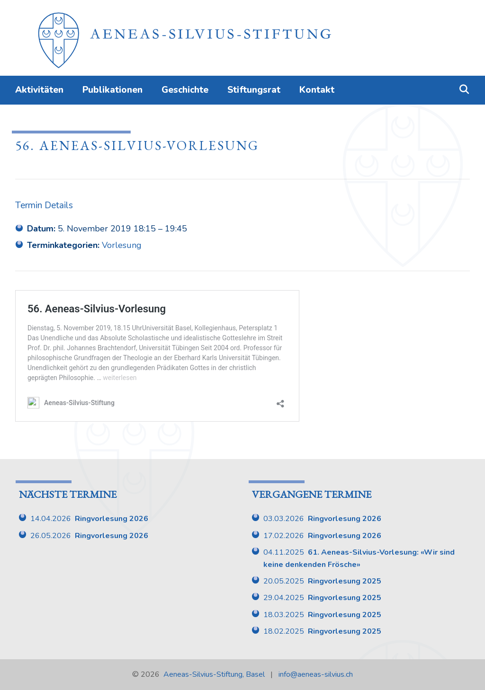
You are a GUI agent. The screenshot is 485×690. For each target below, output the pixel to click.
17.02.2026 (322, 536)
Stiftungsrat (253, 90)
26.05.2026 (89, 536)
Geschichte (185, 90)
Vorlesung (122, 245)
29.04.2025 (322, 598)
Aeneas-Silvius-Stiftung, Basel (214, 674)
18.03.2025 (322, 615)
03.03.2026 (322, 518)
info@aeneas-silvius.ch (315, 674)
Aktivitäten (39, 90)
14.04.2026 (89, 518)
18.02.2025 (322, 631)
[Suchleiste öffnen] (464, 90)
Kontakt (316, 90)
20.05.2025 (322, 581)
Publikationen (112, 90)
